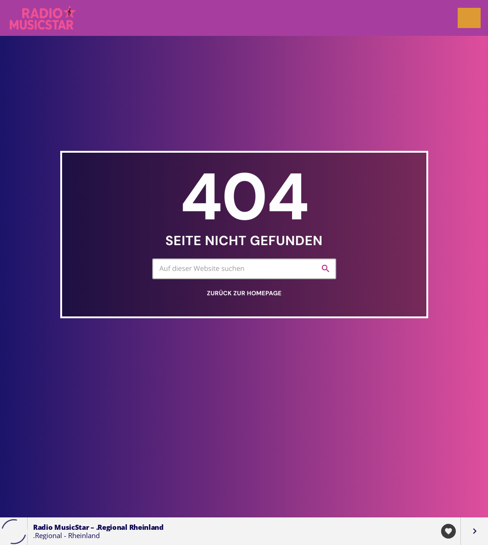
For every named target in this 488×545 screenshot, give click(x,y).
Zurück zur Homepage (244, 294)
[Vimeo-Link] (43, 18)
